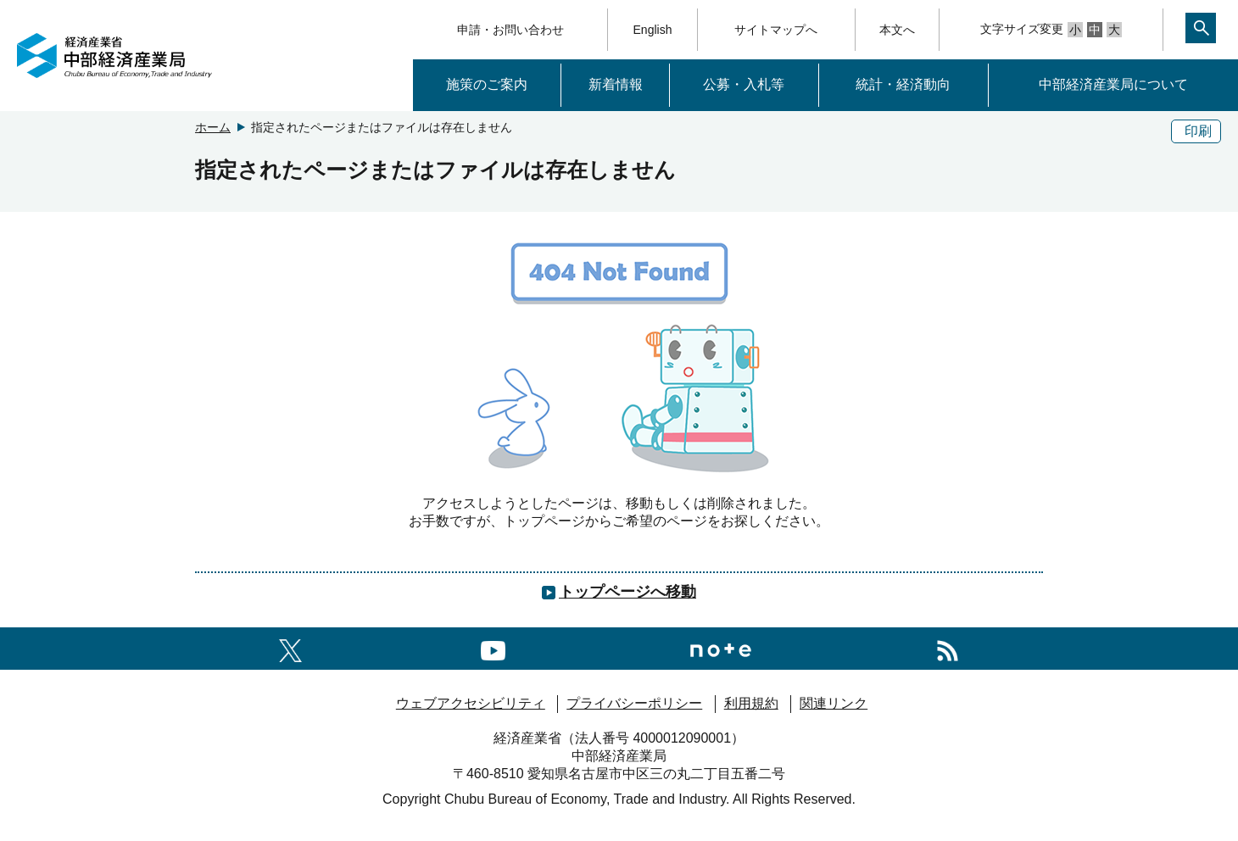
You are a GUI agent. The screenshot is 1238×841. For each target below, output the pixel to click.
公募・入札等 (743, 84)
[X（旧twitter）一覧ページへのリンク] (290, 648)
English (652, 29)
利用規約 (751, 703)
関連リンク (833, 703)
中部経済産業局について (1113, 84)
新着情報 (615, 84)
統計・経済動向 (903, 84)
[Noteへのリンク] (720, 648)
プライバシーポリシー (634, 703)
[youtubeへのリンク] (493, 648)
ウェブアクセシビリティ (470, 703)
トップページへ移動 (627, 591)
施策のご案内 (486, 84)
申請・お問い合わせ (510, 29)
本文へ (897, 29)
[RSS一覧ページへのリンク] (947, 648)
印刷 (1198, 131)
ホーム (213, 127)
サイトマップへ (775, 29)
